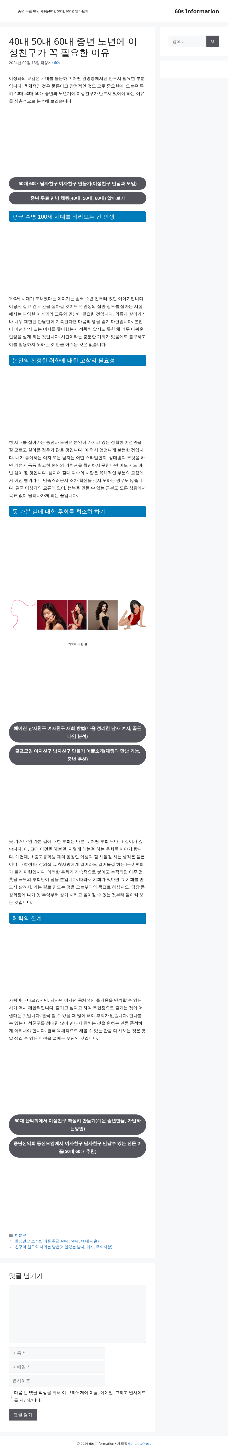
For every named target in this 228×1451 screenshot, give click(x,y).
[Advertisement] (77, 141)
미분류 (20, 1235)
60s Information (197, 11)
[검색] (212, 41)
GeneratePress (139, 1443)
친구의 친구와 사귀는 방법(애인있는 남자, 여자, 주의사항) (63, 1246)
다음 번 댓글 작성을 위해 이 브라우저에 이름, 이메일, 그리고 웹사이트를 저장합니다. (80, 1396)
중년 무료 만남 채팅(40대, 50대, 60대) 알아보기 (53, 11)
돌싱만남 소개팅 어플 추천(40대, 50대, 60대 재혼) (57, 1240)
